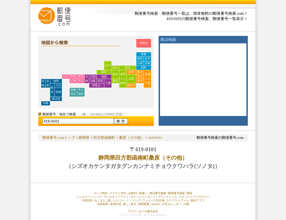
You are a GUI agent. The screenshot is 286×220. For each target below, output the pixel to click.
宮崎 (58, 91)
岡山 (81, 80)
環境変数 (143, 204)
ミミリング (133, 200)
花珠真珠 (102, 204)
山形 (140, 63)
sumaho (155, 204)
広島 (73, 80)
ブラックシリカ (167, 196)
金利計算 (115, 204)
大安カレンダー (171, 204)
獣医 (189, 193)
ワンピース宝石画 (153, 200)
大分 (58, 85)
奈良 (100, 80)
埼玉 (140, 76)
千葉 (147, 83)
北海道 (143, 43)
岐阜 (115, 74)
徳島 (81, 94)
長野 (123, 74)
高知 (73, 94)
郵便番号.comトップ (58, 137)
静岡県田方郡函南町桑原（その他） (143, 158)
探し (126, 204)
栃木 (140, 71)
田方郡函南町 (104, 137)
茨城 (147, 74)
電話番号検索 (157, 193)
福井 (104, 71)
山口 (66, 76)
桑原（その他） (131, 137)
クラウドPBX (118, 193)
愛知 (115, 80)
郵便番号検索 (176, 193)
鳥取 (81, 76)
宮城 (147, 63)
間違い (143, 193)
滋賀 (104, 76)
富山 (115, 67)
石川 (108, 65)
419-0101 (155, 137)
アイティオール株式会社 (143, 211)
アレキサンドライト (116, 196)
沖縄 (45, 103)
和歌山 (96, 85)
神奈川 (131, 85)
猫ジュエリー (116, 200)
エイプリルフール (177, 200)
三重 (108, 83)
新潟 (127, 67)
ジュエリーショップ (88, 196)
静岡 (123, 83)
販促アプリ (198, 200)
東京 (140, 80)
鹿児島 (56, 98)
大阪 (93, 80)
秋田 (140, 58)
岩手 (147, 58)
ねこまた (100, 200)
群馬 (131, 71)
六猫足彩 (87, 200)
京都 (93, 76)
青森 (143, 54)
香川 (81, 89)
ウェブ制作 (101, 193)
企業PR (132, 193)
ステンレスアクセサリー (194, 196)
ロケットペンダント (143, 196)
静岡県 (84, 137)
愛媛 (73, 89)
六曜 (186, 204)
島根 (73, 76)
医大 (133, 204)
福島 (143, 67)
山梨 (131, 78)
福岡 (56, 80)
